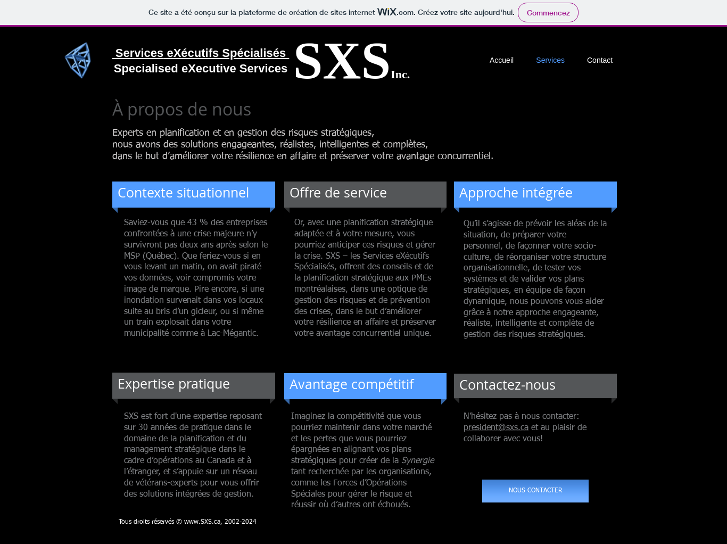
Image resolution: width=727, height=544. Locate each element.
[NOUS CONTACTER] (535, 491)
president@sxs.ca (496, 428)
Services (138, 53)
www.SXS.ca (202, 522)
